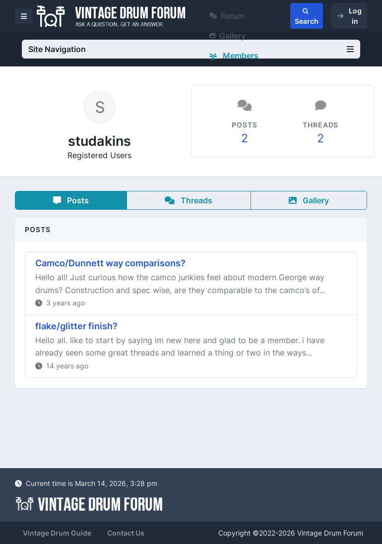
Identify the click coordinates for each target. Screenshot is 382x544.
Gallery (227, 36)
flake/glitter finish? (76, 326)
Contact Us (125, 533)
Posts (71, 200)
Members (233, 55)
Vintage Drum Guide (57, 533)
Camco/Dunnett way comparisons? (110, 263)
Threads (188, 200)
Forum (227, 16)
